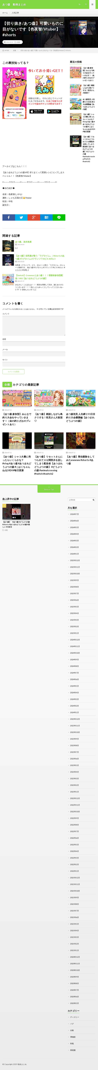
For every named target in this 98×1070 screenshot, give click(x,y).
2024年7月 (74, 673)
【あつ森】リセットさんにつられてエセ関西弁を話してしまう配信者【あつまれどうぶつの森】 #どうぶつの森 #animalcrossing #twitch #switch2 (89, 149)
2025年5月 (74, 607)
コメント (6, 314)
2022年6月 (74, 838)
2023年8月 (74, 745)
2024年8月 (74, 666)
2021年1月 (74, 950)
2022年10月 (75, 811)
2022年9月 (74, 818)
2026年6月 (74, 521)
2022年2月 (74, 864)
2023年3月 (74, 778)
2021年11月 (75, 884)
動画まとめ (22, 1064)
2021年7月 (74, 911)
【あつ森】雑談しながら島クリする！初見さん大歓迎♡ (48, 417)
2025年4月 (74, 613)
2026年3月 (74, 540)
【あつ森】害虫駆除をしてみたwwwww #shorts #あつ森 (80, 460)
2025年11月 (75, 567)
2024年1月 (74, 712)
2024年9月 (74, 659)
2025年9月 (74, 580)
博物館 (73, 1037)
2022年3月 (74, 858)
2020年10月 (75, 970)
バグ (72, 1024)
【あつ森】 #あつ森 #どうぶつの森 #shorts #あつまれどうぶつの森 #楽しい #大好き (16, 524)
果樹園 (73, 1050)
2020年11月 (75, 963)
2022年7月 (74, 831)
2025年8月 (74, 587)
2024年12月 (75, 640)
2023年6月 (74, 759)
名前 (4, 339)
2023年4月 (74, 772)
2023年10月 (75, 732)
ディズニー (74, 1017)
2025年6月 (74, 600)
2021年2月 (74, 944)
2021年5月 (74, 924)
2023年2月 (74, 785)
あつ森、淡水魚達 (23, 241)
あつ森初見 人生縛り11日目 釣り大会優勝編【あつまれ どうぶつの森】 (89, 104)
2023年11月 (75, 726)
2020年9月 (74, 977)
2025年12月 (75, 560)
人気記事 (15, 13)
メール (5, 349)
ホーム (5, 13)
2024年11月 (75, 646)
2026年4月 (74, 534)
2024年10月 (75, 653)
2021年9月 (74, 897)
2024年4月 (74, 692)
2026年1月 (74, 554)
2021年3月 (74, 937)
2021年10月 (75, 891)
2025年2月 (74, 626)
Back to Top (49, 489)
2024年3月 (74, 699)
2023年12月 (75, 719)
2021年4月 (74, 930)
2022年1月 (74, 871)
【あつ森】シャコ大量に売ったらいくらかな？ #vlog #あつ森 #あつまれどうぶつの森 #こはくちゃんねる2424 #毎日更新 (16, 463)
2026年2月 (74, 547)
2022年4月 (74, 851)
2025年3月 (74, 620)
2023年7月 (74, 752)
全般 (18, 42)
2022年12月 (75, 798)
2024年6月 (74, 679)
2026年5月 (74, 527)
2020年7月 (74, 990)
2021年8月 (74, 904)
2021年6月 (74, 917)
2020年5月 (74, 1003)
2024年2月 (74, 706)
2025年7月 (74, 593)
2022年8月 (74, 825)
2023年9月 (74, 739)
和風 (72, 1043)
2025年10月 (75, 573)
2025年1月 (74, 633)
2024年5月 (74, 686)
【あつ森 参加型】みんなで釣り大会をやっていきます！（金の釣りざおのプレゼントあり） (16, 419)
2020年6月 (74, 997)
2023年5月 (74, 765)
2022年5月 (74, 844)
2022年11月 (75, 805)
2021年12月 (75, 878)
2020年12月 (75, 957)
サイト (5, 360)
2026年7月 (74, 514)
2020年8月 (74, 983)
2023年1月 (74, 792)
